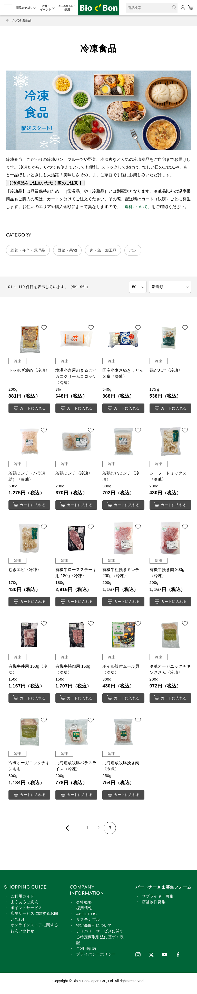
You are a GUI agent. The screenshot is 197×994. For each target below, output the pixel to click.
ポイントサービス (26, 912)
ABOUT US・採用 (67, 7)
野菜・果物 (71, 251)
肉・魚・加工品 (108, 251)
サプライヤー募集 (158, 901)
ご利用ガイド (22, 901)
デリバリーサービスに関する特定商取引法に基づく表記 (100, 942)
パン (140, 251)
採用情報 (84, 913)
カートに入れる (29, 409)
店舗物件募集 (154, 906)
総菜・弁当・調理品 (29, 251)
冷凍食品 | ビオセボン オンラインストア (98, 7)
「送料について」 (137, 206)
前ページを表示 (68, 832)
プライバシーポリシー (96, 959)
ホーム (11, 20)
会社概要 (84, 907)
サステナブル (88, 924)
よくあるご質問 (24, 906)
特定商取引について (94, 930)
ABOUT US (86, 918)
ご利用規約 (86, 953)
